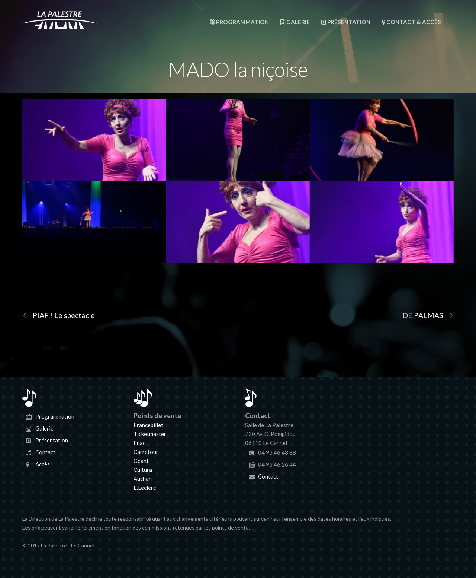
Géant (141, 460)
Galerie (295, 22)
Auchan (143, 478)
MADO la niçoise (238, 69)
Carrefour (146, 451)
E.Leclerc (145, 487)
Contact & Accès (411, 22)
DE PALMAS (428, 315)
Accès (42, 464)
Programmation (239, 22)
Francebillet (148, 425)
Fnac (139, 442)
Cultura (143, 469)
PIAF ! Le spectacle (58, 315)
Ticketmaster (150, 434)
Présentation (345, 22)
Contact (45, 452)
